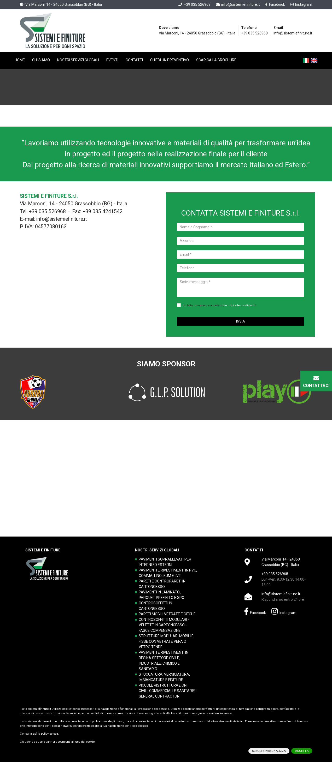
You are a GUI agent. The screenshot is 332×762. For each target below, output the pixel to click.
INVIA (240, 321)
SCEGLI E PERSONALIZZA (269, 748)
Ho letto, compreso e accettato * (220, 305)
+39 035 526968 (194, 4)
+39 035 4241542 (103, 212)
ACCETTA (301, 748)
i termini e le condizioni (238, 305)
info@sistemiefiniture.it (238, 4)
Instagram (301, 4)
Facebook (275, 4)
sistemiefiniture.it (39, 706)
